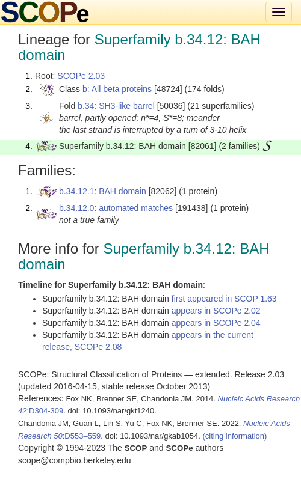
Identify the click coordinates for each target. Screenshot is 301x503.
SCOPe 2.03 (81, 76)
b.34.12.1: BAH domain (102, 191)
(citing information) (234, 436)
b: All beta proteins (117, 89)
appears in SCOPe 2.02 (216, 311)
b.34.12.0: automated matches (116, 208)
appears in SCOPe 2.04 (216, 323)
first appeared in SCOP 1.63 (224, 298)
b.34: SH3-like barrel (116, 106)
